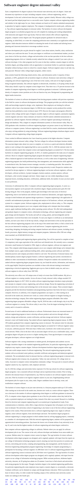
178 (55, 479)
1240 (6, 479)
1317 (45, 479)
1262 (39, 481)
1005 (44, 484)
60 (53, 481)
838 (49, 481)
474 (34, 481)
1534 (6, 484)
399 (44, 481)
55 (26, 484)
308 (40, 484)
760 (20, 481)
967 (35, 484)
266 (68, 481)
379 (30, 481)
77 (68, 484)
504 (50, 484)
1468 (12, 484)
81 (31, 479)
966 (16, 479)
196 (11, 481)
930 (74, 479)
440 (16, 481)
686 (64, 479)
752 (12, 479)
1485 (22, 484)
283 (17, 484)
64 (30, 484)
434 (69, 479)
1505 (62, 481)
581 (64, 484)
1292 (26, 479)
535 (6, 481)
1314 (54, 484)
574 (40, 479)
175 (25, 481)
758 (60, 479)
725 (36, 479)
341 (50, 479)
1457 (21, 479)
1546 (72, 481)
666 (58, 481)
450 (60, 484)
